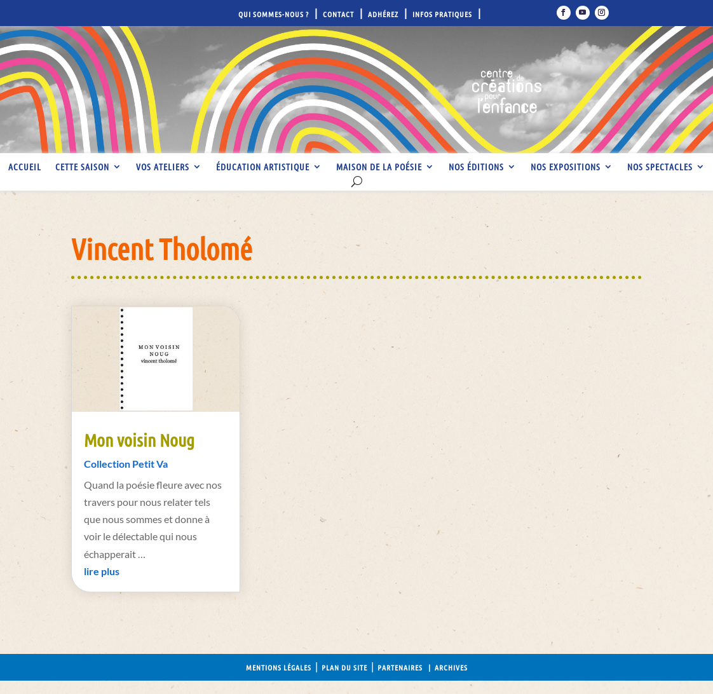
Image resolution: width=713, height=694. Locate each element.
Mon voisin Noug (139, 440)
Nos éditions (476, 167)
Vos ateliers (162, 167)
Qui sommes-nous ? (273, 14)
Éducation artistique (262, 167)
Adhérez (383, 14)
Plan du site (344, 667)
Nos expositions (566, 167)
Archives (451, 667)
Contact (338, 14)
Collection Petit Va (126, 464)
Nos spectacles (660, 167)
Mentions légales (278, 667)
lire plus (101, 571)
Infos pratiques (442, 14)
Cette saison (82, 167)
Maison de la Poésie (379, 167)
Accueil (24, 167)
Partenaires (400, 667)
